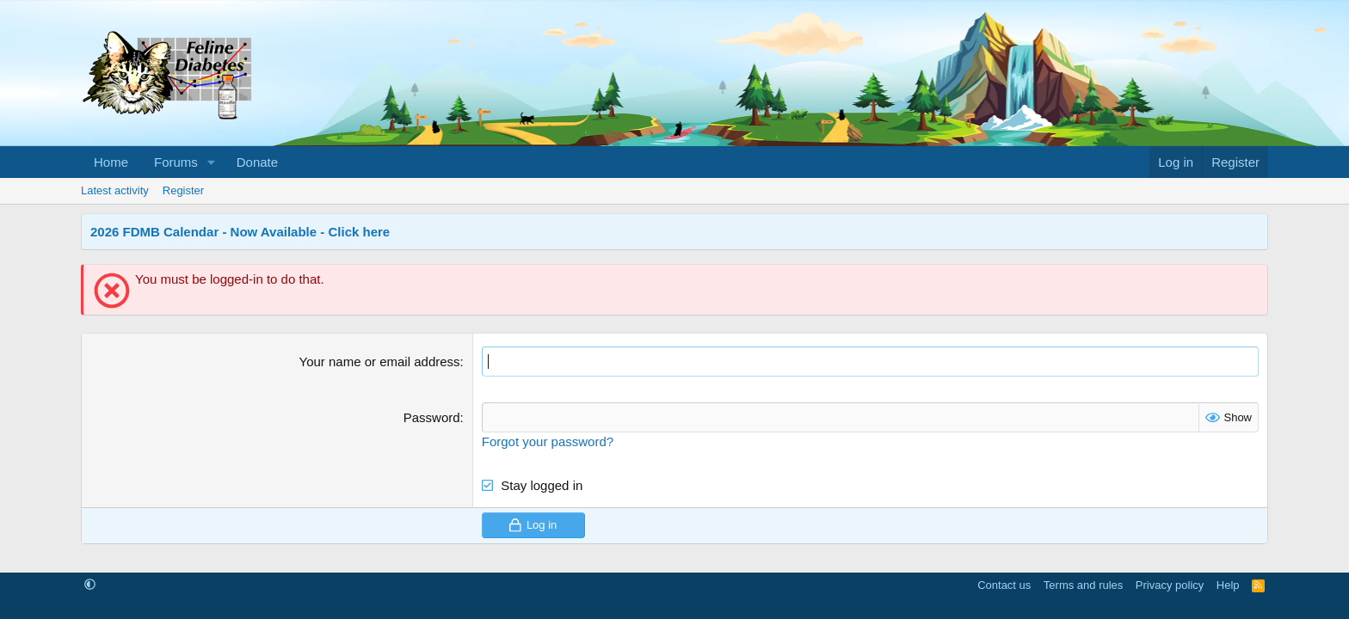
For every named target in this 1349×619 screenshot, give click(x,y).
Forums (176, 162)
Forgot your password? (547, 441)
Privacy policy (1170, 585)
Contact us (1004, 585)
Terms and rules (1083, 585)
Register (183, 190)
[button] (212, 162)
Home (111, 162)
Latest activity (115, 190)
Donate (257, 162)
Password (431, 417)
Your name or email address (379, 361)
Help (1228, 585)
